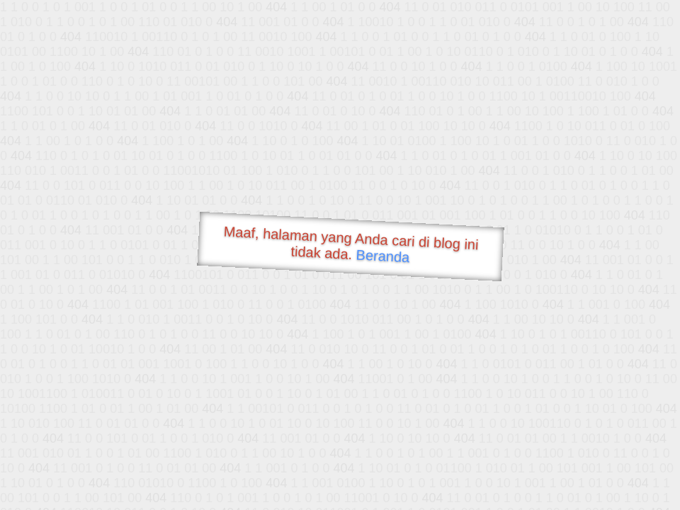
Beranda (383, 255)
